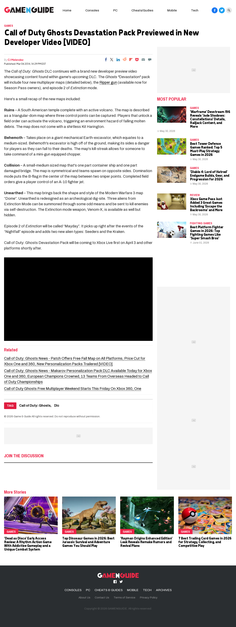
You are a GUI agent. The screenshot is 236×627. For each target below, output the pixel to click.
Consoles (92, 10)
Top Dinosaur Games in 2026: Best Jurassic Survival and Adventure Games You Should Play (88, 542)
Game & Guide (22, 416)
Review (195, 195)
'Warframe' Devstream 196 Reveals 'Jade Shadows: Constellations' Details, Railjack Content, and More (210, 118)
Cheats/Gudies (142, 10)
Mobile (172, 10)
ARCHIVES (164, 590)
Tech (194, 10)
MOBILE (132, 590)
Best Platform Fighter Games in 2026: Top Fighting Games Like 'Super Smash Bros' (206, 232)
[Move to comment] (150, 59)
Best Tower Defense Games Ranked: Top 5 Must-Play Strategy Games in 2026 (206, 149)
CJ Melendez (15, 59)
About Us (84, 597)
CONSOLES (73, 590)
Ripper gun (108, 82)
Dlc (56, 405)
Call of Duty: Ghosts (35, 405)
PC (115, 10)
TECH (147, 590)
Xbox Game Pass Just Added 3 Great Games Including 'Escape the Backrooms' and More (206, 204)
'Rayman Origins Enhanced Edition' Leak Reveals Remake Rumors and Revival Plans (146, 542)
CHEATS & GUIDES (109, 590)
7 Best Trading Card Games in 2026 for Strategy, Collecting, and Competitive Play (204, 542)
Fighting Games (201, 223)
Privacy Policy (148, 597)
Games (8, 26)
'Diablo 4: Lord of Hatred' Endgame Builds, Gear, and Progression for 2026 (209, 175)
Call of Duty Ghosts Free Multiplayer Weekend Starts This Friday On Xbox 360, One (72, 389)
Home (67, 10)
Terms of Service (124, 597)
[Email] (143, 59)
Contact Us (102, 597)
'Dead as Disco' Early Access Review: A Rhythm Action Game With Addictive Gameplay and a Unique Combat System (27, 543)
